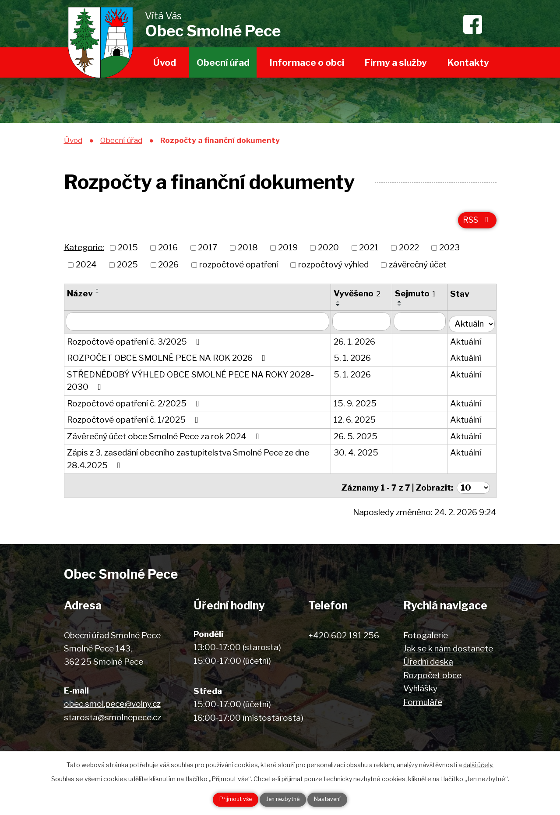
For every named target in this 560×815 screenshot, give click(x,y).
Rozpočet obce (432, 674)
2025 (127, 268)
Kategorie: (84, 251)
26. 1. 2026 (357, 343)
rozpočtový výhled (333, 268)
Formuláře (422, 700)
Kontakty (468, 62)
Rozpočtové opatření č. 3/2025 (135, 343)
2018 (248, 252)
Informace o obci (307, 62)
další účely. (478, 763)
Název (80, 297)
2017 (207, 252)
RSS (476, 223)
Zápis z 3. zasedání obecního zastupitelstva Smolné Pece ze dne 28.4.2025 (188, 460)
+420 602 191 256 (343, 634)
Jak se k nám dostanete (448, 647)
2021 (368, 252)
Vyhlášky (420, 687)
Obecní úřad (223, 62)
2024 (86, 268)
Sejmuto (418, 297)
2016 (168, 252)
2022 (409, 252)
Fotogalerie (425, 634)
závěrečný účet (418, 268)
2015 (128, 252)
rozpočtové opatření (238, 268)
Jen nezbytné (283, 799)
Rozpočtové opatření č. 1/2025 (134, 421)
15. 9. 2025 (357, 405)
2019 (288, 252)
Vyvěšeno (359, 297)
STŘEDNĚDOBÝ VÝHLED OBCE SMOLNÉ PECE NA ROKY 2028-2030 (190, 382)
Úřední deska (428, 660)
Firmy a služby (396, 62)
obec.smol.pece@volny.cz (112, 703)
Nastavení (337, 799)
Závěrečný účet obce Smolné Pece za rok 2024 (165, 438)
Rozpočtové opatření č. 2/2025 (135, 405)
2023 (449, 252)
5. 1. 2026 (354, 360)
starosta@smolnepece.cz (112, 716)
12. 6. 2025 (357, 421)
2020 (328, 252)
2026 (168, 268)
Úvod (164, 62)
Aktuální (468, 343)
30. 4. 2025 (358, 454)
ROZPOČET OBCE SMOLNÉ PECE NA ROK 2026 (168, 360)
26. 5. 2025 (358, 438)
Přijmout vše (226, 799)
